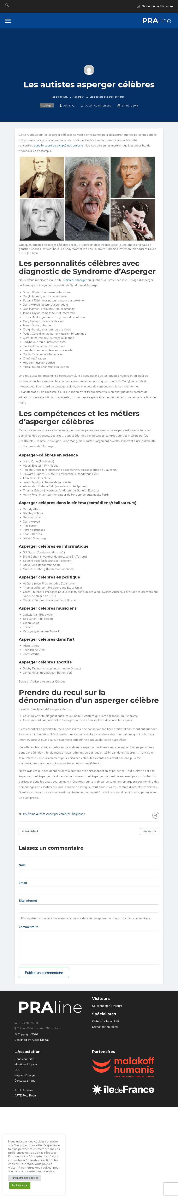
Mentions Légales (26, 1064)
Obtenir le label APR (105, 1021)
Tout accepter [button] (20, 1185)
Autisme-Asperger (75, 280)
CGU (17, 1070)
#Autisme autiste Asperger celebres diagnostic (54, 814)
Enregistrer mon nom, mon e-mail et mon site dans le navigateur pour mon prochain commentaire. (86, 918)
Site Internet (28, 901)
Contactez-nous (24, 1081)
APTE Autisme (23, 1090)
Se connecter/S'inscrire (157, 6)
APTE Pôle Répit (25, 1096)
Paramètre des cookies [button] (24, 1178)
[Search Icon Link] (7, 6)
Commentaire (28, 927)
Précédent (30, 831)
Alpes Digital (40, 1040)
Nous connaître (24, 1059)
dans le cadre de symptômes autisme (58, 146)
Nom (22, 865)
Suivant (149, 831)
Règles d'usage (24, 1075)
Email (23, 883)
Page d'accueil (59, 96)
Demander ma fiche (105, 1027)
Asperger (78, 96)
